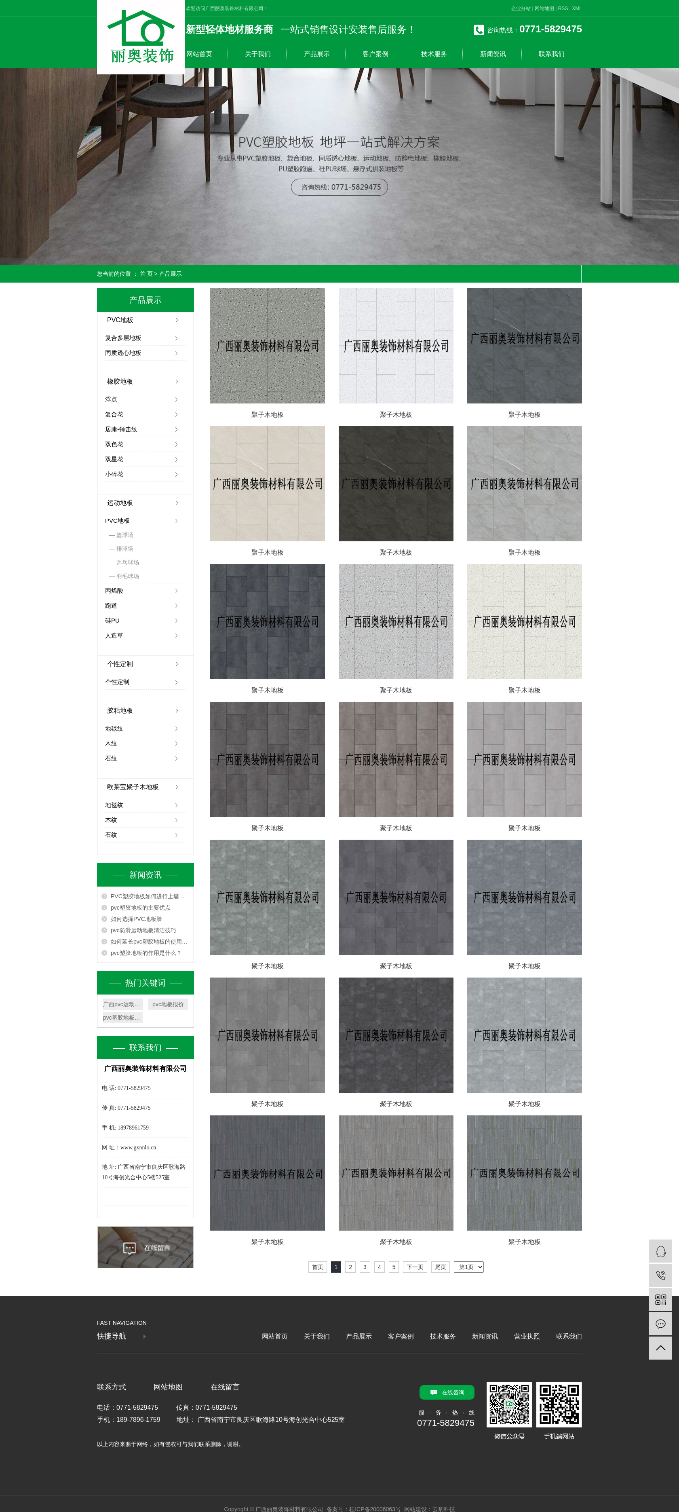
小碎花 (114, 474)
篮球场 (124, 535)
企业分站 (521, 8)
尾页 (440, 1267)
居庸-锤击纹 (121, 429)
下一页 (415, 1267)
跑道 (111, 605)
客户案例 (375, 54)
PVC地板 (120, 320)
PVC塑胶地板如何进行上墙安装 (150, 896)
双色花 (114, 444)
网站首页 (199, 54)
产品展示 (317, 54)
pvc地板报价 (168, 1004)
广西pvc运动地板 (123, 1004)
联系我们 (552, 54)
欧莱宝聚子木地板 (133, 786)
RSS (563, 8)
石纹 (111, 758)
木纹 (111, 743)
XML (577, 8)
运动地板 (120, 502)
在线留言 (225, 1387)
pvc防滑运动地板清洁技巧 (143, 930)
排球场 (124, 548)
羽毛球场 (127, 576)
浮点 (111, 399)
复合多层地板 (123, 337)
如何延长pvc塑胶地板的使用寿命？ (150, 941)
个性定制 (120, 664)
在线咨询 (453, 1392)
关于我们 (258, 54)
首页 (317, 1267)
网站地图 (544, 8)
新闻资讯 (493, 54)
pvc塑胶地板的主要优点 (141, 907)
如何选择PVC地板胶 (136, 919)
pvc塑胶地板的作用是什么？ (146, 953)
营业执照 (527, 1336)
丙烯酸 (114, 590)
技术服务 (434, 54)
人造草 (114, 635)
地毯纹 (114, 728)
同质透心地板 (123, 352)
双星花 (114, 459)
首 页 (146, 273)
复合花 (114, 414)
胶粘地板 (120, 710)
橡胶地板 (120, 381)
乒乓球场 (127, 562)
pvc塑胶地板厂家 (123, 1017)
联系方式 (111, 1387)
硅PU (112, 620)
